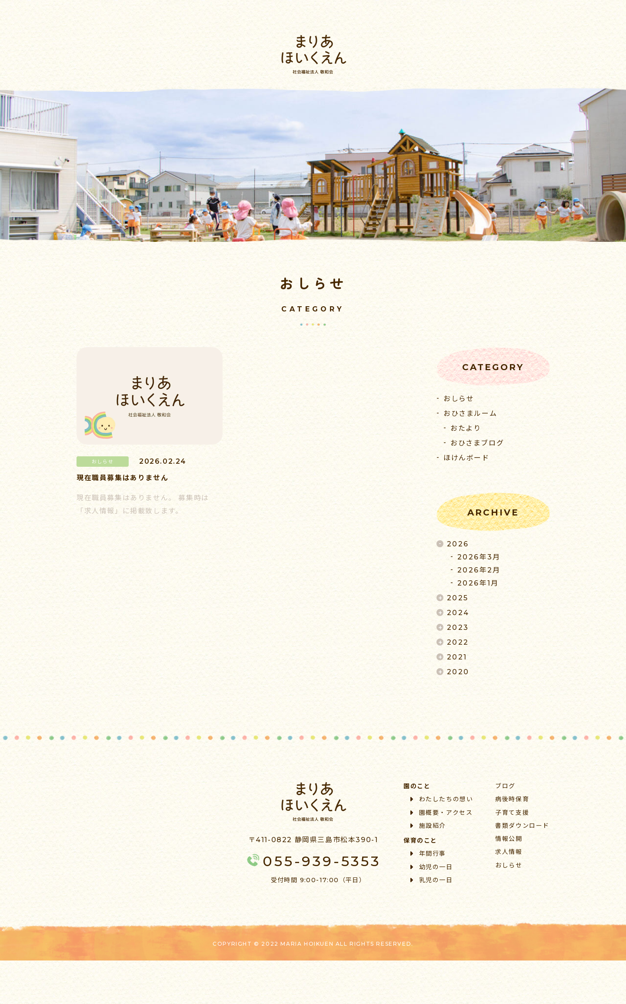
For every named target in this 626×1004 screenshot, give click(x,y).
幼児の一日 (431, 867)
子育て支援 (512, 813)
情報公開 (508, 839)
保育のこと (420, 840)
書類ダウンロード (522, 826)
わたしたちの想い (441, 799)
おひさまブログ (477, 443)
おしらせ (458, 399)
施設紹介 (428, 826)
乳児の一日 (431, 880)
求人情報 (508, 852)
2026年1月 (478, 583)
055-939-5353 (313, 861)
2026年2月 (479, 570)
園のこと (416, 786)
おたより (465, 428)
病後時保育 (512, 799)
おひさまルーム (470, 413)
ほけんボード (466, 458)
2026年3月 (479, 557)
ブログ (505, 786)
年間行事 (428, 853)
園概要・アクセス (441, 813)
